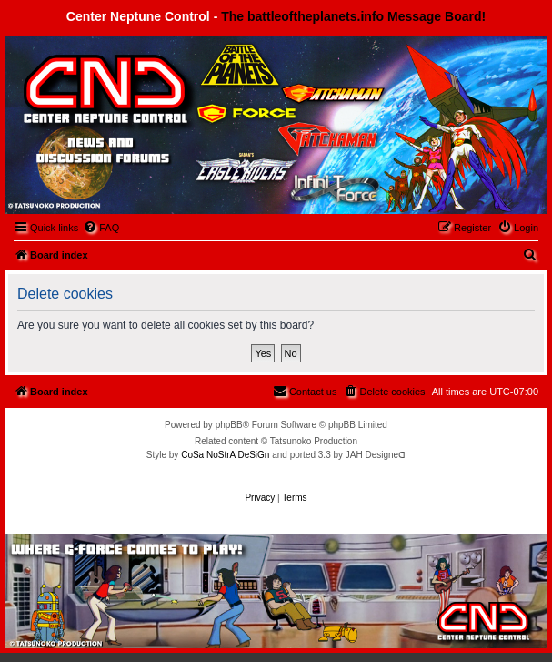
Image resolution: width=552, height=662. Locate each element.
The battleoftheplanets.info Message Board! (353, 16)
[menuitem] (101, 228)
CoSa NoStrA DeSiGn (225, 455)
